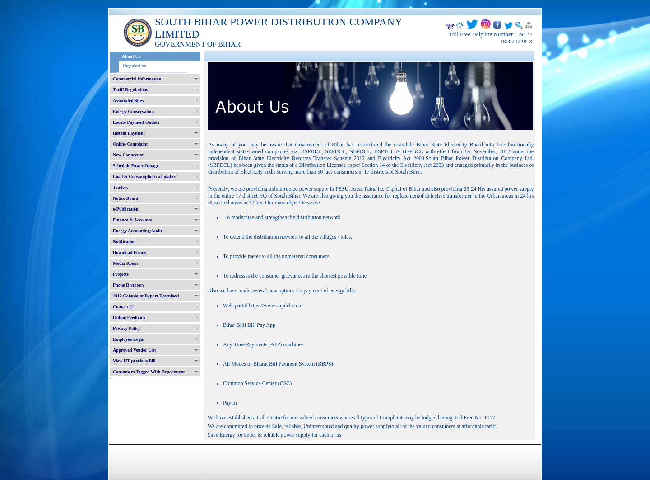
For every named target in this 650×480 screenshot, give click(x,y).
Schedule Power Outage (135, 165)
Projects (121, 274)
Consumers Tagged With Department (149, 371)
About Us (131, 56)
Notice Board (125, 198)
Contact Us (124, 306)
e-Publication (126, 209)
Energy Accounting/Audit (137, 230)
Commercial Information (137, 78)
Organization (134, 65)
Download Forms (129, 252)
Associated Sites (128, 100)
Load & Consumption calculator (144, 176)
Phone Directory (128, 284)
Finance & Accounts (132, 219)
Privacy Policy (126, 328)
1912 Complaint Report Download (146, 295)
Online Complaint (130, 143)
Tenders (120, 187)
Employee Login (128, 339)
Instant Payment (129, 133)
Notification (124, 241)
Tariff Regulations (130, 89)
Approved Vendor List (134, 350)
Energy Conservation (133, 111)
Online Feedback (129, 317)
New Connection (128, 154)
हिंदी (450, 27)
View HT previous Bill (134, 360)
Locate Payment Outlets (136, 122)
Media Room (125, 263)
